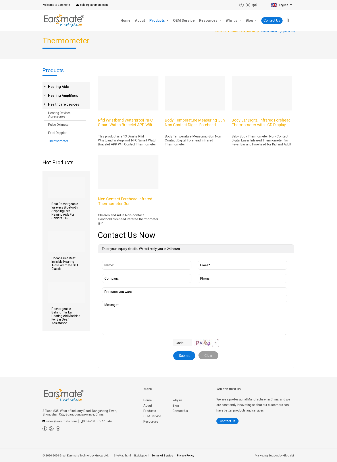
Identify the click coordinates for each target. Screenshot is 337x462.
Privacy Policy (185, 455)
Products (149, 411)
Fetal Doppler (57, 133)
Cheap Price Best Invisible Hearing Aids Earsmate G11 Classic (65, 263)
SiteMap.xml (141, 455)
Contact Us (272, 20)
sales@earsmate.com (94, 4)
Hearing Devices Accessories (59, 114)
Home (147, 400)
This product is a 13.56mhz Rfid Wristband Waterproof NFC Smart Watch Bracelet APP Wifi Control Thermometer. (127, 140)
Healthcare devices (63, 104)
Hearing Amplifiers (63, 95)
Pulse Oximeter (59, 124)
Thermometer (58, 141)
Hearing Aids (58, 87)
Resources (150, 421)
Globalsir (289, 455)
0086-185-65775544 (97, 421)
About (147, 405)
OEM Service (152, 416)
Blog (176, 405)
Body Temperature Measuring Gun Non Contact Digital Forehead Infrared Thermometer (193, 140)
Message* (194, 318)
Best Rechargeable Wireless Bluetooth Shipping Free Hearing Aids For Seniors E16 (65, 211)
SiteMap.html (122, 455)
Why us (178, 400)
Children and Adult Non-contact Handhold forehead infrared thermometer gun (128, 219)
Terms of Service (162, 455)
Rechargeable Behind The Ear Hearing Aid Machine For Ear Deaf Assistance (66, 316)
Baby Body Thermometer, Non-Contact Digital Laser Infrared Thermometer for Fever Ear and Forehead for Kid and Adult (261, 140)
